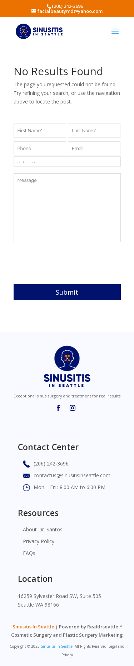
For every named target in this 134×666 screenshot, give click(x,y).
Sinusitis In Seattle (33, 626)
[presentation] (68, 263)
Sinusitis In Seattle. (57, 646)
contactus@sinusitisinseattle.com (72, 475)
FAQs (29, 553)
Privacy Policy (38, 541)
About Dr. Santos (43, 529)
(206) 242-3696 (67, 6)
